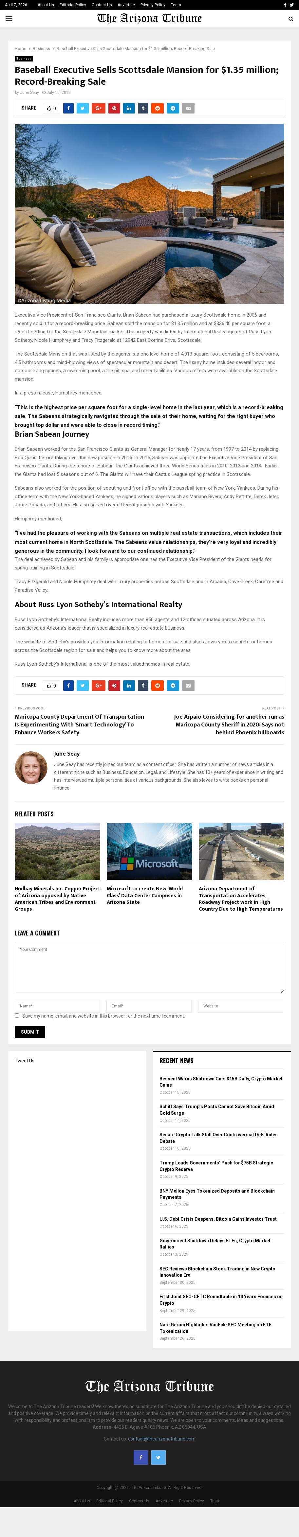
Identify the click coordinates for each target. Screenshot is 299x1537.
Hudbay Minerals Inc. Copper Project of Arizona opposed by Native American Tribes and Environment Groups (57, 899)
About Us (46, 5)
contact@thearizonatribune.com (162, 1438)
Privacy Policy (152, 5)
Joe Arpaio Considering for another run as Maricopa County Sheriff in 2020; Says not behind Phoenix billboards (229, 725)
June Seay (29, 92)
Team (176, 5)
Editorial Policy (73, 5)
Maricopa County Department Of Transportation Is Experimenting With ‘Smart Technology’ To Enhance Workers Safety (79, 725)
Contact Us (102, 5)
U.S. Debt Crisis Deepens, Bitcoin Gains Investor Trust (218, 1219)
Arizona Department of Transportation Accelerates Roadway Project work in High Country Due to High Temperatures (241, 899)
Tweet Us (24, 1060)
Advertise (126, 5)
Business (23, 59)
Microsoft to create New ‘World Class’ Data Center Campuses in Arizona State (145, 895)
